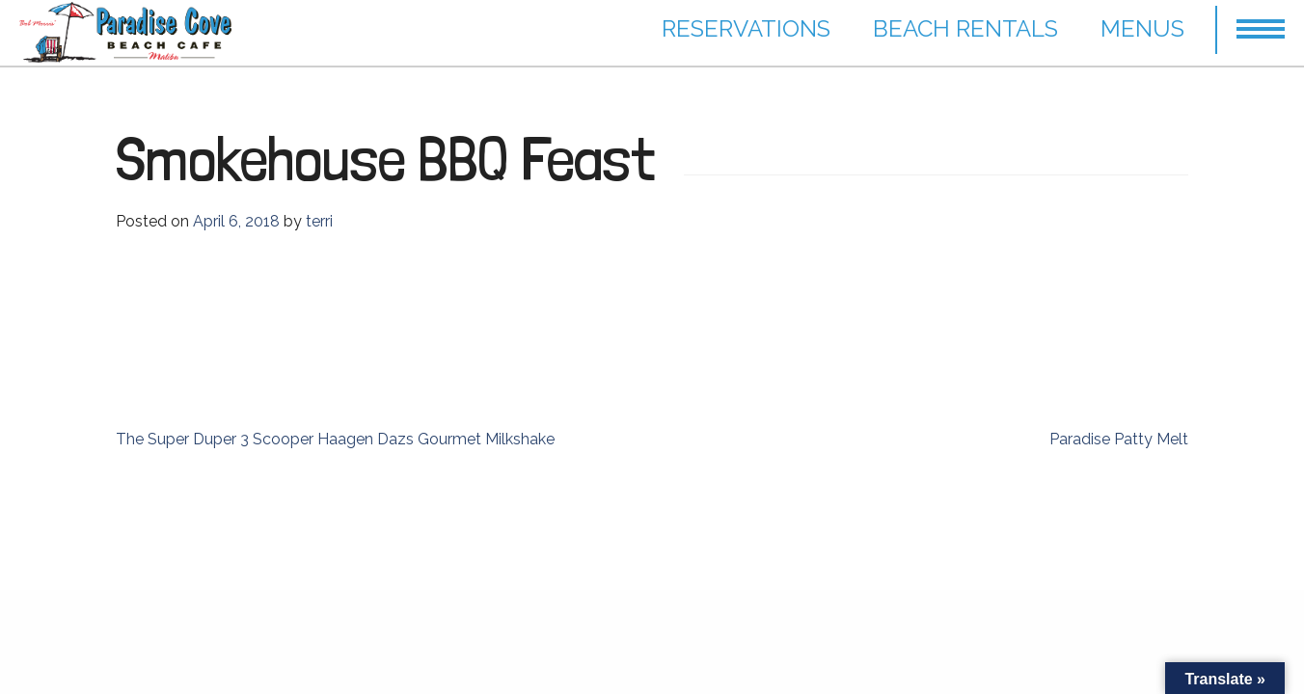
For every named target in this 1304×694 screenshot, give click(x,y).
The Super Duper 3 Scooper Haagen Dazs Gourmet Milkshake (335, 439)
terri (319, 221)
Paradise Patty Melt (1118, 439)
